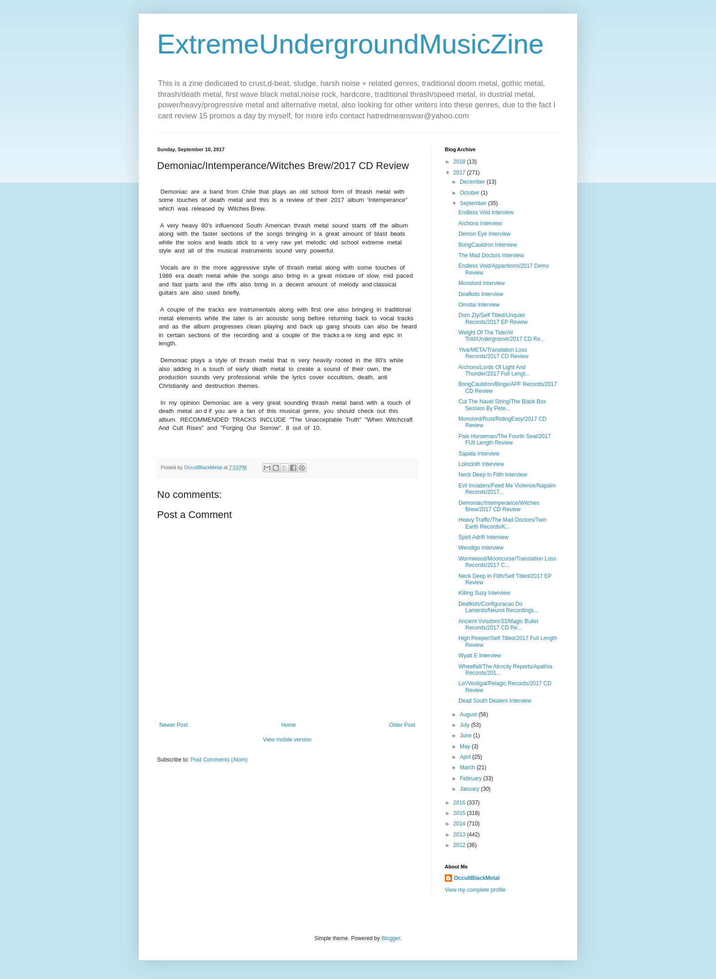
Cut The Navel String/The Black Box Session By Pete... (502, 404)
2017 (460, 172)
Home (288, 725)
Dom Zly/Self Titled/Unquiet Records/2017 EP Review (493, 318)
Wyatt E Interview (479, 655)
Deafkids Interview (480, 294)
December (473, 182)
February (471, 778)
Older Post (402, 725)
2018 (460, 162)
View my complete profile (475, 890)
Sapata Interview (478, 453)
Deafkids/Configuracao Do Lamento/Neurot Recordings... (498, 607)
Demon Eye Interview (484, 234)
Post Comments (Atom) (218, 760)
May (466, 746)
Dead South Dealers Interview (494, 701)
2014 (460, 823)
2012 (460, 845)
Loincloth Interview (481, 464)
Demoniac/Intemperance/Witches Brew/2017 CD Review (498, 506)
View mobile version (287, 739)
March (468, 767)
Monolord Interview (481, 283)
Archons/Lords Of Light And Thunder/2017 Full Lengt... (494, 370)
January (470, 789)
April (466, 757)
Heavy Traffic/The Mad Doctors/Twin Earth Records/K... (502, 523)
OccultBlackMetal (477, 878)
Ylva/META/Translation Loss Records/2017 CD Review (493, 353)
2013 (460, 834)
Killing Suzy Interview (484, 593)
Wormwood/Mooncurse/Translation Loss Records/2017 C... (507, 562)
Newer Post (173, 725)
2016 (460, 802)
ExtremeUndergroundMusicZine (350, 44)
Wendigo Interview (481, 548)
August (469, 714)
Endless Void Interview (486, 212)
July (465, 725)
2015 (460, 813)
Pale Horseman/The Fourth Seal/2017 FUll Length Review (504, 439)
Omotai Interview (479, 305)
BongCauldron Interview (487, 245)
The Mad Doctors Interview (491, 255)
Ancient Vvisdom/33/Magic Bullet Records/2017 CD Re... (498, 624)
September (474, 203)
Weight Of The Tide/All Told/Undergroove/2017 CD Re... (501, 335)
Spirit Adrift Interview (483, 537)
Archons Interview (480, 223)
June (466, 735)
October (470, 193)
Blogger (390, 938)
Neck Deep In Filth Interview (492, 474)
